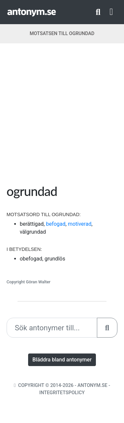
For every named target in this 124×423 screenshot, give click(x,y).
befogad (55, 224)
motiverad (79, 224)
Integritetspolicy (62, 393)
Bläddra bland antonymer (62, 359)
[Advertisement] (62, 116)
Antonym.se (92, 385)
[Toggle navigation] (111, 12)
